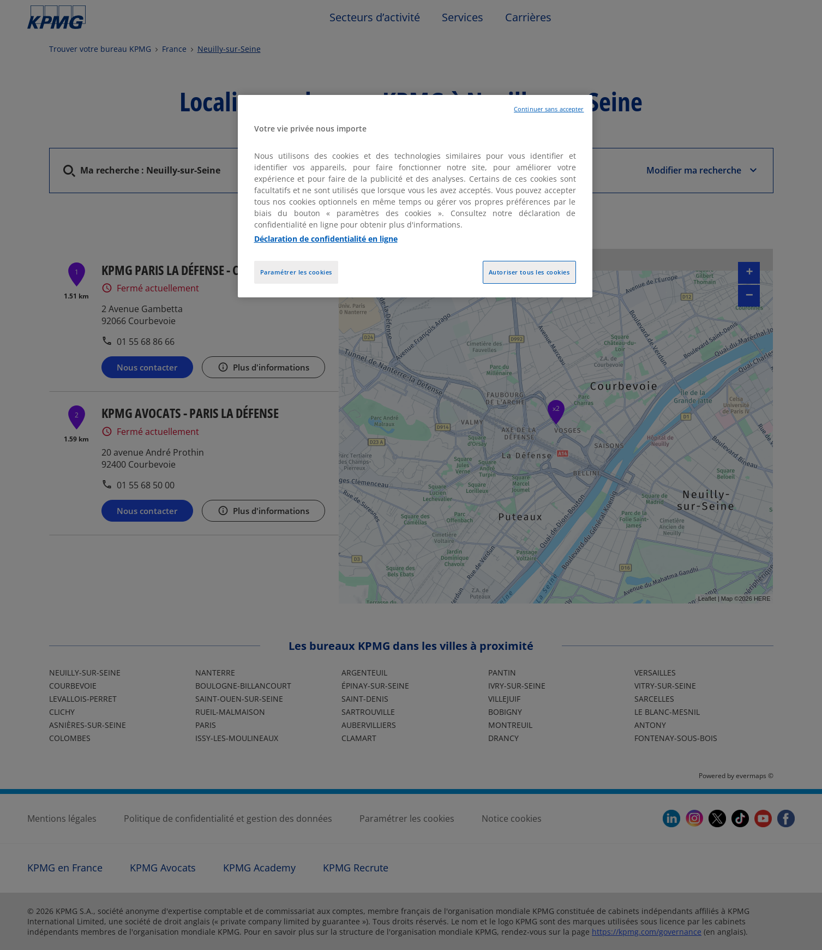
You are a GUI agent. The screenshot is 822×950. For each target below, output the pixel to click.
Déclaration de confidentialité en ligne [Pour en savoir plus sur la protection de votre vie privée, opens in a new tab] (326, 239)
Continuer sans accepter (549, 109)
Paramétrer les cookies (296, 272)
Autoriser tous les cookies (529, 272)
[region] (415, 196)
